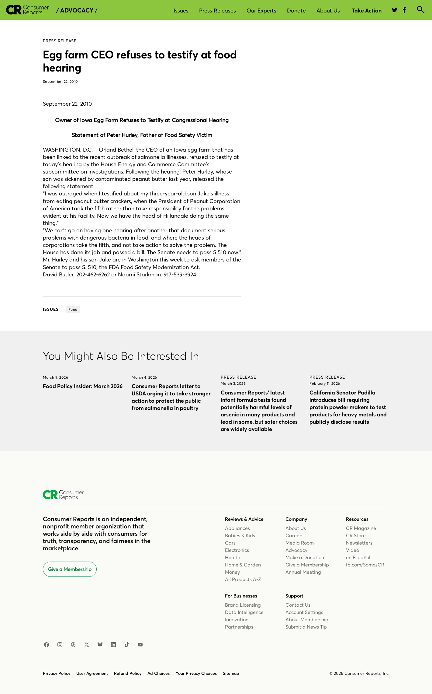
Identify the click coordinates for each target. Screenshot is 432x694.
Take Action (367, 10)
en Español (358, 557)
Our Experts (261, 10)
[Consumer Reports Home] (66, 495)
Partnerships (239, 627)
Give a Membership (70, 569)
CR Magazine (361, 528)
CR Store (356, 535)
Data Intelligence (244, 612)
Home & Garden (243, 565)
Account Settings (304, 612)
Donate (296, 10)
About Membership (306, 619)
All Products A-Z (243, 579)
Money (232, 572)
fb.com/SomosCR (365, 565)
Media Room (299, 543)
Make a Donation (304, 557)
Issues (181, 10)
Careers (294, 535)
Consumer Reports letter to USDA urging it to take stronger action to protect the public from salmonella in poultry (171, 397)
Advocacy (296, 550)
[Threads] (73, 645)
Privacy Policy (56, 673)
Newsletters (359, 543)
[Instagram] (60, 645)
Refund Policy (127, 673)
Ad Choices (158, 673)
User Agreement (92, 673)
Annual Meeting (303, 572)
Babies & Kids (240, 535)
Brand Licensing (243, 605)
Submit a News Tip (306, 627)
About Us (328, 10)
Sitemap (231, 673)
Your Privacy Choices (196, 673)
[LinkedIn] (113, 645)
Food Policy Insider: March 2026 (83, 386)
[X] (86, 645)
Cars (230, 543)
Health (232, 557)
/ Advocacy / (76, 10)
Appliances (237, 528)
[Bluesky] (100, 645)
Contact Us (297, 605)
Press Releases (217, 10)
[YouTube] (140, 645)
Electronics (237, 550)
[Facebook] (46, 645)
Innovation (236, 619)
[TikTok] (126, 645)
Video (352, 550)
